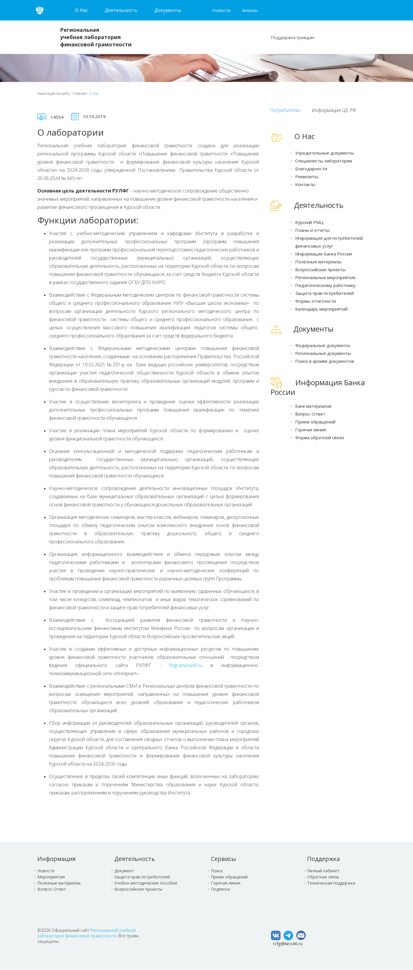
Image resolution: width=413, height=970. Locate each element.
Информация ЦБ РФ (334, 110)
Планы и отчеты (312, 230)
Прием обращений (315, 422)
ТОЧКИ (375, 110)
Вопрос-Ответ (310, 414)
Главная (79, 93)
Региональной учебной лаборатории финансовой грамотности (86, 933)
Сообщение (372, 35)
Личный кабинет (323, 870)
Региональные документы (323, 353)
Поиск (353, 36)
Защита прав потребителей (324, 293)
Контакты (305, 184)
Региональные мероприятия (325, 277)
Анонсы (250, 10)
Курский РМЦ (309, 222)
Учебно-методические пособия (145, 883)
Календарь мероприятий (321, 309)
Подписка (220, 889)
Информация (56, 859)
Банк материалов (313, 406)
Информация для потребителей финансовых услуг (329, 242)
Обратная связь (323, 877)
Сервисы (223, 859)
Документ (124, 870)
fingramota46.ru (185, 665)
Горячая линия (310, 430)
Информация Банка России (323, 254)
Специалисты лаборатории (323, 161)
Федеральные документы (322, 345)
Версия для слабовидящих (304, 10)
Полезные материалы (318, 262)
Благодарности (311, 168)
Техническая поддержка (331, 883)
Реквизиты (306, 176)
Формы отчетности (315, 301)
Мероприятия (51, 877)
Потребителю (285, 110)
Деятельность (134, 859)
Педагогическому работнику (325, 285)
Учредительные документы (324, 153)
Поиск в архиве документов (324, 361)
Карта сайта (298, 10)
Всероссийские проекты (320, 269)
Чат (363, 37)
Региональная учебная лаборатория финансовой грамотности (96, 37)
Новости (221, 10)
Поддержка (323, 859)
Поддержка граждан (292, 37)
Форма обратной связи (319, 437)
